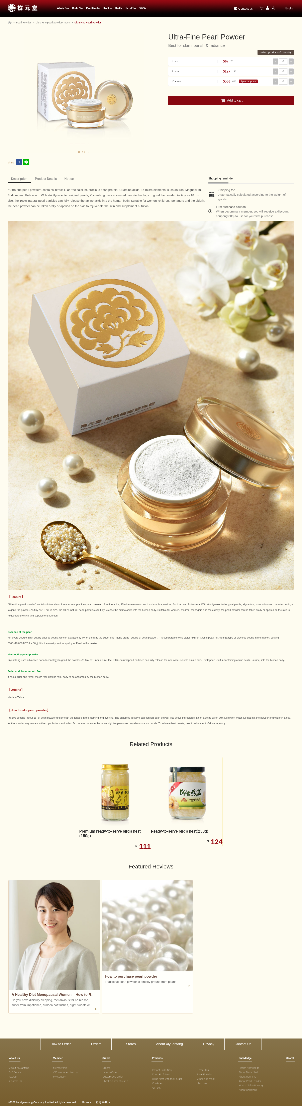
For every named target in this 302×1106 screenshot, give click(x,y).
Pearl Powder (93, 8)
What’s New (63, 8)
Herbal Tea (130, 8)
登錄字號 (103, 1102)
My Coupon (59, 1076)
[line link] (26, 162)
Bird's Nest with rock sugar (167, 1078)
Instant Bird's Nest (162, 1070)
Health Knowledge (249, 1067)
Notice (69, 179)
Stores (131, 1044)
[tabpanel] (84, 93)
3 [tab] (88, 152)
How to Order (61, 1044)
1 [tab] (79, 152)
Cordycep (157, 1083)
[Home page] (10, 23)
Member (58, 1058)
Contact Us (243, 1044)
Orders (96, 1044)
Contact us (243, 8)
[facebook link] (19, 162)
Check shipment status (115, 1081)
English (289, 8)
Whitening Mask (206, 1078)
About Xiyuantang (169, 1044)
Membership (60, 1067)
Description (19, 179)
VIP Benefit (15, 1072)
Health (118, 8)
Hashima (107, 8)
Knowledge (245, 1058)
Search (290, 1058)
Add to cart (234, 100)
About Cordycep (248, 1089)
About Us (14, 1058)
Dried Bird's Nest (161, 1074)
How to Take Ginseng (251, 1085)
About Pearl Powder (250, 1081)
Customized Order (113, 1076)
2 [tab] (83, 152)
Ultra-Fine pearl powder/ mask (53, 22)
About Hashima (247, 1076)
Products (157, 1058)
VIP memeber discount (66, 1072)
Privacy (208, 1044)
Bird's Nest (77, 8)
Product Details (46, 179)
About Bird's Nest (248, 1072)
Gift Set (142, 8)
